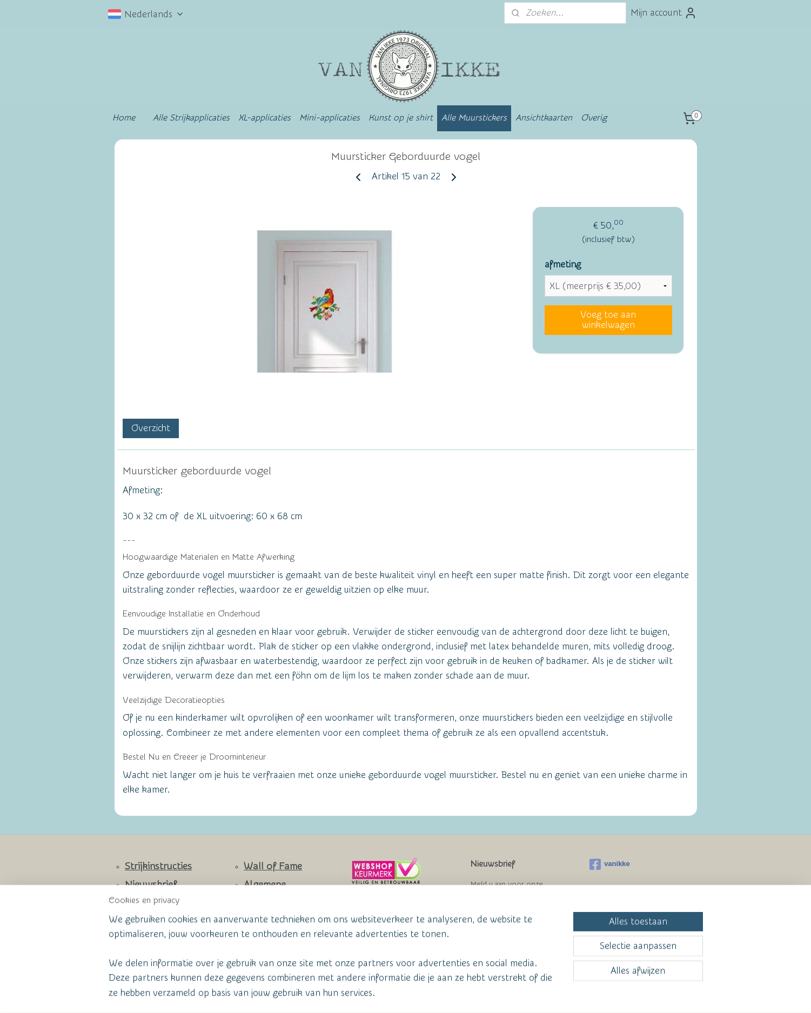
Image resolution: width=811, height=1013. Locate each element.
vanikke (609, 864)
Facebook (146, 935)
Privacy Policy (265, 933)
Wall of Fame (273, 866)
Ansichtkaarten (543, 118)
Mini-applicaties (329, 118)
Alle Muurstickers (474, 118)
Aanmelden (502, 923)
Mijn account (664, 12)
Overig (594, 118)
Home (123, 118)
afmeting (562, 264)
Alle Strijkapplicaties (191, 118)
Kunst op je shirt (400, 118)
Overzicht (150, 428)
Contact (142, 902)
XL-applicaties (264, 118)
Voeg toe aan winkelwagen (608, 320)
